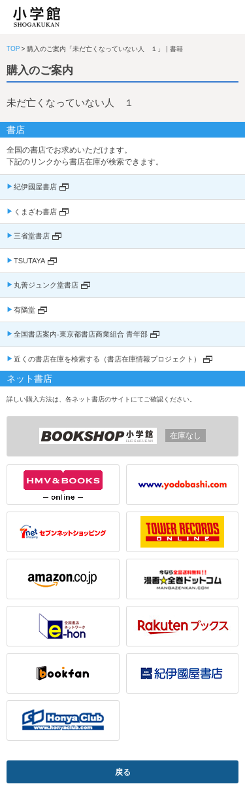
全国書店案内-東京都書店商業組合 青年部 (81, 334)
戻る (123, 772)
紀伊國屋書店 (35, 187)
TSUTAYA (29, 261)
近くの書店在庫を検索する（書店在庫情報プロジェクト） (107, 359)
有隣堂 (24, 310)
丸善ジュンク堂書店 (46, 285)
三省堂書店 (32, 236)
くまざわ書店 (35, 211)
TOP (13, 48)
